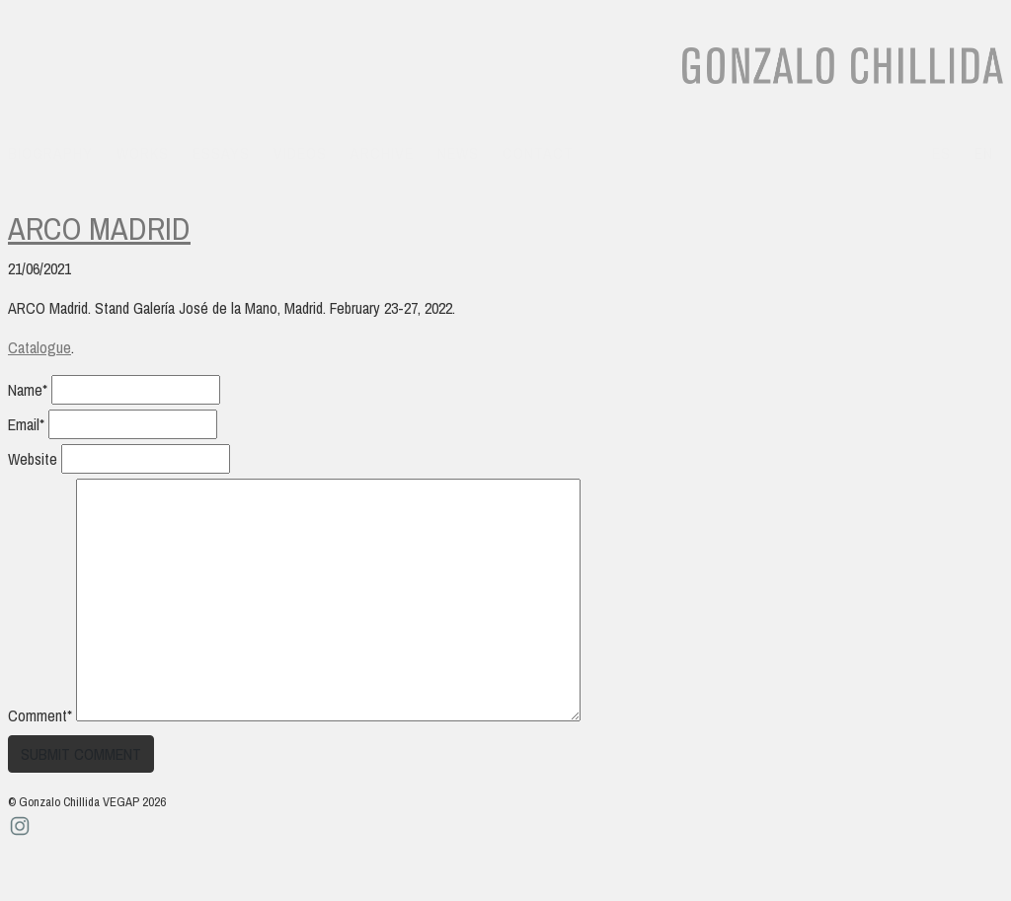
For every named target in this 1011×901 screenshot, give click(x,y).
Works (143, 153)
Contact (538, 153)
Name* (27, 390)
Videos (300, 153)
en (983, 153)
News (458, 153)
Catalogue (39, 347)
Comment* (40, 715)
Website (32, 459)
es (941, 153)
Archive (382, 153)
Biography (50, 153)
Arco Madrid (99, 228)
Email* (26, 424)
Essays (221, 153)
